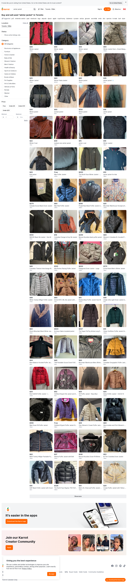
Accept (51, 574)
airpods (44, 18)
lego (39, 18)
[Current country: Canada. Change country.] (124, 9)
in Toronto (38, 15)
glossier (87, 18)
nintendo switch (20, 18)
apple (54, 18)
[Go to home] (6, 9)
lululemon (69, 18)
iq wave (76, 18)
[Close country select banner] (125, 2)
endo (100, 18)
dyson (50, 18)
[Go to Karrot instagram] (116, 566)
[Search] (34, 9)
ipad (28, 18)
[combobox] (22, 9)
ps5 (13, 18)
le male (115, 18)
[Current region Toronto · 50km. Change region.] (6, 26)
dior (104, 18)
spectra (108, 18)
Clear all (25, 23)
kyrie (123, 18)
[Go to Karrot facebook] (112, 566)
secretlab (94, 18)
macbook (33, 18)
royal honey (61, 18)
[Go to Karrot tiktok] (124, 566)
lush (119, 18)
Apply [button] (26, 120)
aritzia (82, 18)
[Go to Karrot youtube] (120, 566)
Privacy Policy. (27, 569)
